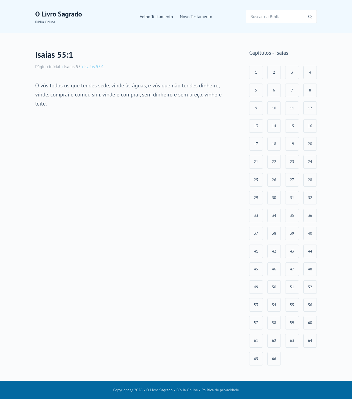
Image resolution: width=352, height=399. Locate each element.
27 (292, 179)
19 (292, 143)
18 (274, 143)
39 (292, 233)
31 (292, 197)
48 (310, 269)
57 (256, 322)
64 (310, 340)
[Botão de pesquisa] (310, 16)
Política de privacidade (220, 389)
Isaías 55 (72, 66)
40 (310, 233)
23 (292, 161)
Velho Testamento (156, 16)
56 (310, 304)
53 (256, 304)
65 (256, 358)
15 (292, 125)
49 (256, 286)
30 (274, 197)
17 (256, 143)
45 (256, 269)
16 (310, 125)
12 (310, 108)
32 (310, 197)
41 (256, 251)
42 (274, 251)
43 (292, 251)
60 (310, 322)
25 (256, 179)
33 (256, 215)
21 (256, 161)
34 (274, 215)
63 (292, 340)
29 (256, 197)
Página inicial (48, 66)
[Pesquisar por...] (275, 16)
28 (310, 179)
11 (292, 108)
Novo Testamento (196, 16)
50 (274, 286)
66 (274, 358)
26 (274, 179)
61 (256, 340)
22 (274, 161)
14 (274, 125)
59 (292, 322)
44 (310, 251)
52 (310, 286)
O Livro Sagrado (58, 14)
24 (310, 161)
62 (274, 340)
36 (310, 215)
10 (274, 108)
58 (274, 322)
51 (292, 286)
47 (292, 269)
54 (274, 304)
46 (274, 269)
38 (274, 233)
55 (292, 304)
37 (256, 233)
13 (256, 125)
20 (310, 143)
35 (292, 215)
